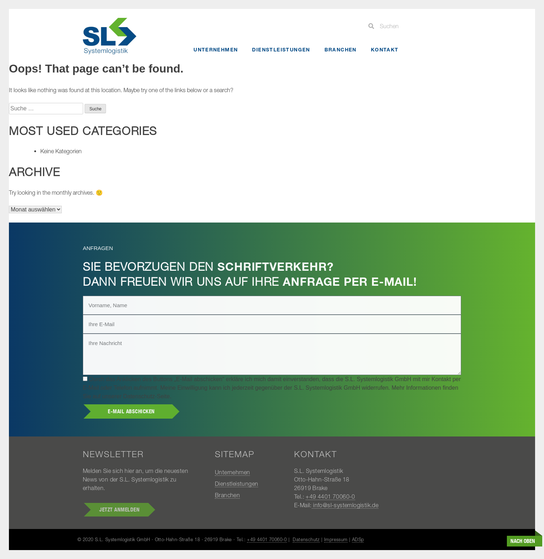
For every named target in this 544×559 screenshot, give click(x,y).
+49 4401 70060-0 (330, 496)
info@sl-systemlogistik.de (345, 505)
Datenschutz (306, 539)
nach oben (522, 541)
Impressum (336, 539)
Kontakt (385, 49)
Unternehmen (215, 49)
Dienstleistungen (281, 49)
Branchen (340, 49)
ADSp (358, 539)
